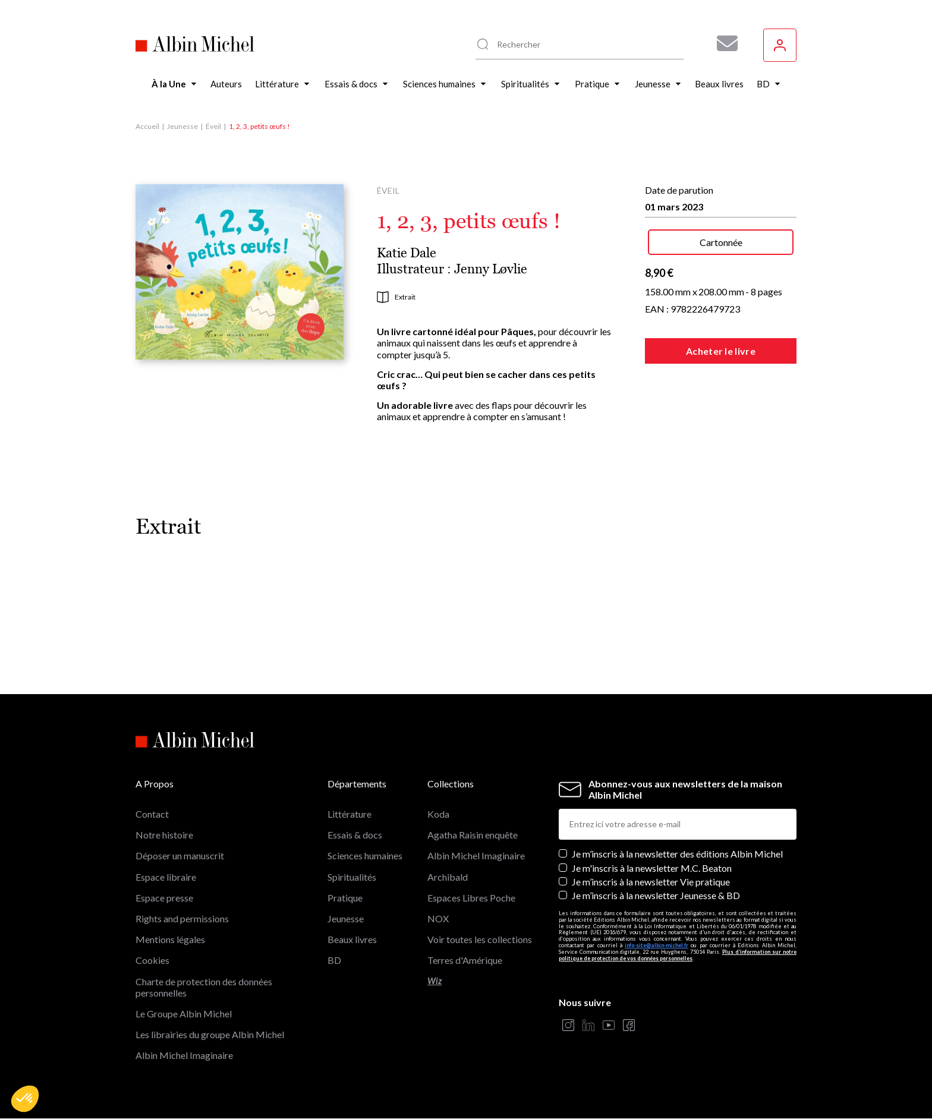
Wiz (434, 981)
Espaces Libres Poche (471, 897)
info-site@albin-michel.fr (656, 945)
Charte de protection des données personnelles (204, 987)
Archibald (447, 876)
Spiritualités (352, 876)
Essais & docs (355, 834)
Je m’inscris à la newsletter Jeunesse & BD (656, 895)
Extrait (396, 297)
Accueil (147, 126)
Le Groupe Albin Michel (184, 1013)
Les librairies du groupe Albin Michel (210, 1034)
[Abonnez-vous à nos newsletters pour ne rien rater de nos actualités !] (723, 43)
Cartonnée (721, 242)
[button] (25, 1099)
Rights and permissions (182, 918)
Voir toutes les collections (479, 939)
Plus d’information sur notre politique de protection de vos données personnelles (677, 955)
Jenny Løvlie (490, 269)
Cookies (152, 960)
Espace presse (164, 897)
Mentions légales (170, 939)
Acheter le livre (720, 351)
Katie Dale (406, 253)
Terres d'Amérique (464, 960)
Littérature (349, 813)
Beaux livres (352, 939)
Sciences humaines (365, 855)
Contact (152, 813)
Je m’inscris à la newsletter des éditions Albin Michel (677, 853)
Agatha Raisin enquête (472, 834)
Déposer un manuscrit (180, 855)
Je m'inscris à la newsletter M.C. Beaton (652, 868)
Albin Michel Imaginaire (184, 1055)
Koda (438, 813)
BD (334, 960)
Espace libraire (166, 876)
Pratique (345, 897)
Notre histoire (164, 834)
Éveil (213, 126)
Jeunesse (182, 126)
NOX (438, 918)
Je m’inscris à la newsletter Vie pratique (651, 881)
